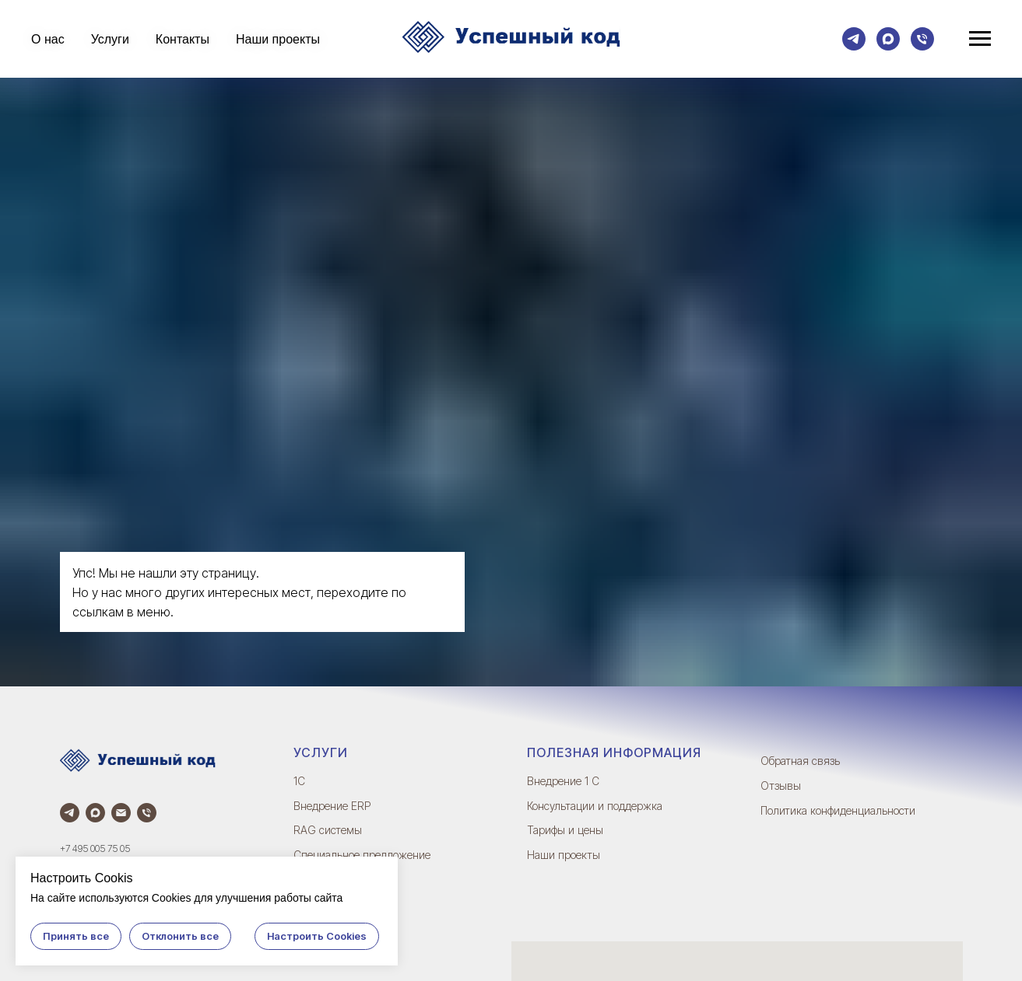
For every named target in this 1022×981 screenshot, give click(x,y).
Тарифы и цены (565, 829)
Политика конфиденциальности (837, 810)
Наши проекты (278, 39)
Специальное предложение (361, 854)
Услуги (110, 39)
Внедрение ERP (332, 805)
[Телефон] (922, 39)
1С (299, 780)
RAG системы (327, 829)
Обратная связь (800, 760)
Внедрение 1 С (563, 780)
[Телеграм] (854, 39)
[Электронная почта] (121, 812)
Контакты (182, 39)
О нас (48, 39)
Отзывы (780, 785)
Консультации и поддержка (594, 805)
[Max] (888, 39)
